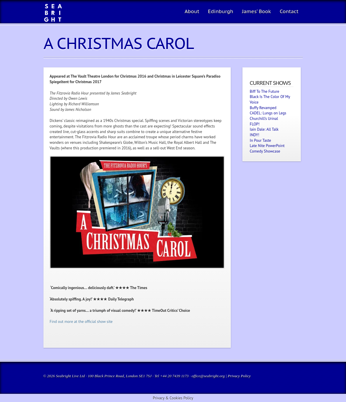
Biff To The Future (264, 91)
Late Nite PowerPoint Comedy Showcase (267, 148)
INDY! (254, 134)
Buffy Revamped (263, 107)
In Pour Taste (260, 140)
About (192, 11)
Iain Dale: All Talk (264, 129)
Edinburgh (220, 11)
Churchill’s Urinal (264, 118)
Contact (289, 11)
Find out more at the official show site (81, 321)
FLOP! (255, 124)
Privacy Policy (239, 376)
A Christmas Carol (118, 43)
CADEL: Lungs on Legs (268, 113)
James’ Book (256, 11)
